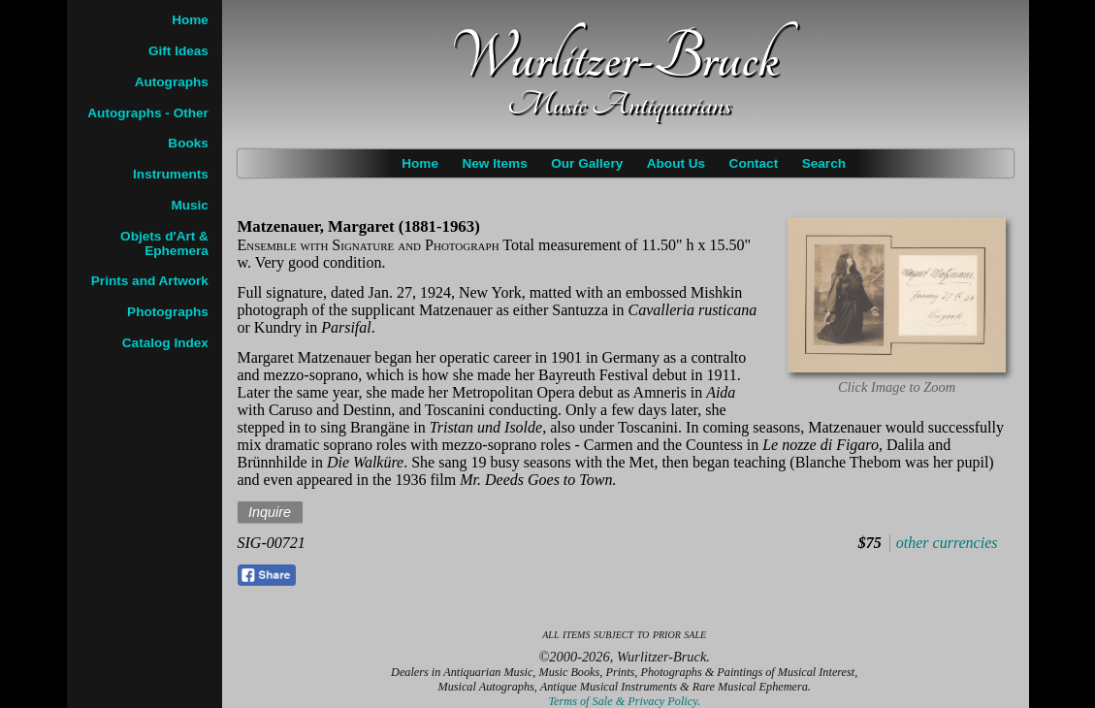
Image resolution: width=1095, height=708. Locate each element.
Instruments (171, 174)
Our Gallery (587, 163)
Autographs (172, 82)
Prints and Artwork (150, 281)
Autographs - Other (148, 113)
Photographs (168, 312)
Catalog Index (165, 343)
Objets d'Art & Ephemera (164, 243)
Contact (754, 163)
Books (188, 143)
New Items (494, 163)
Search (824, 163)
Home (420, 163)
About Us (676, 163)
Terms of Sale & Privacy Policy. (624, 701)
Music (190, 205)
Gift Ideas (178, 51)
